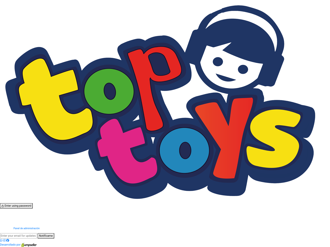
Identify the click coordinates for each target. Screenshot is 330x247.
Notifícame (46, 235)
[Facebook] (7, 240)
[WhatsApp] (1, 240)
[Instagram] (4, 240)
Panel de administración (26, 228)
